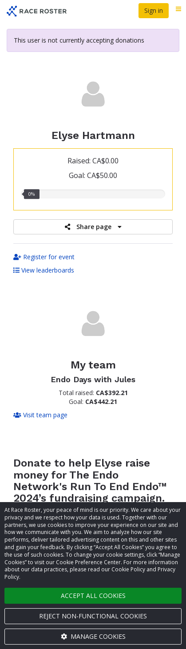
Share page (93, 226)
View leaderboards (43, 270)
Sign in (153, 10)
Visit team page (40, 415)
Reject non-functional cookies (93, 616)
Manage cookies (93, 636)
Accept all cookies (93, 595)
